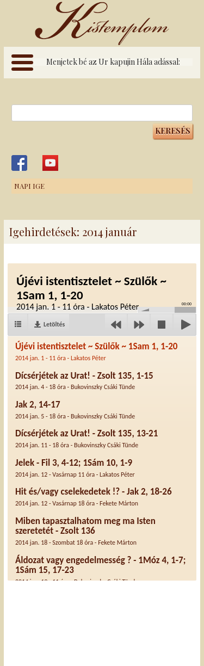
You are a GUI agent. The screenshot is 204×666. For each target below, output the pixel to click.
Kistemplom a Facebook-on (19, 163)
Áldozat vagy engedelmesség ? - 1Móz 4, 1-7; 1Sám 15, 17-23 (100, 569)
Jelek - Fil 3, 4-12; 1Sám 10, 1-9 (75, 467)
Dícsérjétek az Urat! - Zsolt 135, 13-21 (86, 438)
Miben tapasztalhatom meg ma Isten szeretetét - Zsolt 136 (85, 530)
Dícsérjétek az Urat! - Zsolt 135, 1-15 (84, 380)
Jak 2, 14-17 (75, 409)
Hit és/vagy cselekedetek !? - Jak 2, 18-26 (93, 496)
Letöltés (54, 324)
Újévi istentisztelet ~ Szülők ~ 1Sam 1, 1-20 (96, 351)
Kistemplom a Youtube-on (50, 163)
